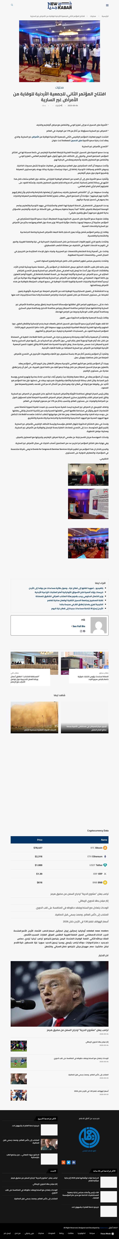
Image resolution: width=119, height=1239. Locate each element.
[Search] (12, 5)
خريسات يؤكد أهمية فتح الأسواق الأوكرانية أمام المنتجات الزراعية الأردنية (69, 592)
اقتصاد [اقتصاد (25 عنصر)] (37, 931)
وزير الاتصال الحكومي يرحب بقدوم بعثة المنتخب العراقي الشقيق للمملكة (69, 596)
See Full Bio (79, 626)
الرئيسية (105, 16)
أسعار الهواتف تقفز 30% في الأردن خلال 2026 (91, 1091)
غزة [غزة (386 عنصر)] (35, 943)
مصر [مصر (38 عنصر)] (92, 946)
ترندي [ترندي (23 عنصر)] (27, 939)
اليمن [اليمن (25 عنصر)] (62, 939)
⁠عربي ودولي (29, 1233)
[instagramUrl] (81, 632)
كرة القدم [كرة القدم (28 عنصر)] (18, 943)
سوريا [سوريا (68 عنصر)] (41, 943)
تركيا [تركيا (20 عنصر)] (33, 939)
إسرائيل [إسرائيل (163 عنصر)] (73, 931)
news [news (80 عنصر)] (97, 931)
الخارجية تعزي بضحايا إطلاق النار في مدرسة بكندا (81, 604)
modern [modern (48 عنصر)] (104, 931)
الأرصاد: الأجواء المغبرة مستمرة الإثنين (40, 730)
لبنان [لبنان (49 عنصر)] (106, 946)
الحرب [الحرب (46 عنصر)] (105, 935)
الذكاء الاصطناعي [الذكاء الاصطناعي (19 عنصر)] (93, 935)
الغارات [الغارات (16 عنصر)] (43, 935)
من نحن (18, 1233)
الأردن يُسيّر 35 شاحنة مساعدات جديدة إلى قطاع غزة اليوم (77, 608)
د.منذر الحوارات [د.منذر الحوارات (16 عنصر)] (93, 943)
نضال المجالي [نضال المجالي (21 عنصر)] (60, 946)
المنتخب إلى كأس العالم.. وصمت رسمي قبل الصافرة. (88, 1074)
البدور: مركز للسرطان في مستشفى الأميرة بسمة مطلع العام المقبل (86, 728)
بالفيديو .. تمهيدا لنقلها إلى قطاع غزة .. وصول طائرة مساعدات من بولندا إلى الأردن (66, 588)
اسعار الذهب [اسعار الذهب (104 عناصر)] (48, 931)
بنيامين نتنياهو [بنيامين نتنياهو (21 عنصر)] (51, 939)
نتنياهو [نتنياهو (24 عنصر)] (71, 946)
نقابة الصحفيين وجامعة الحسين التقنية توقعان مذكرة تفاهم (75, 600)
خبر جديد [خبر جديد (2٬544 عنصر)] (104, 943)
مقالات (71, 1233)
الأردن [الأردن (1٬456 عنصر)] (30, 931)
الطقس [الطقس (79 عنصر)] (59, 935)
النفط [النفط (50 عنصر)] (86, 939)
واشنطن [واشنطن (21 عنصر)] (49, 946)
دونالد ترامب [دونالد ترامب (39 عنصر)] (78, 943)
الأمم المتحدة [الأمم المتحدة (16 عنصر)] (20, 931)
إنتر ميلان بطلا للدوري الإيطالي (97, 1042)
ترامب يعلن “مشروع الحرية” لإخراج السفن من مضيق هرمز (77, 1030)
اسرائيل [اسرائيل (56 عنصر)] (59, 931)
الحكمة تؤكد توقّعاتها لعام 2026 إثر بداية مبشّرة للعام (81, 1179)
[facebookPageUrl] (84, 632)
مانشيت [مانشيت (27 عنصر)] (99, 946)
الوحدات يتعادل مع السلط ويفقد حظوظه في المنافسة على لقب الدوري (81, 1058)
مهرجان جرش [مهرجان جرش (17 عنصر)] (82, 946)
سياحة (92, 1233)
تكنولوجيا (81, 1233)
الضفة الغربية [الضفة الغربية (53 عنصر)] (70, 935)
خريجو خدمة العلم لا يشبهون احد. (25, 1125)
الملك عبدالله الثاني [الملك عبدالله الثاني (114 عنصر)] (99, 939)
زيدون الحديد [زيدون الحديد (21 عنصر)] (51, 943)
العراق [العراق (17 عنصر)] (51, 935)
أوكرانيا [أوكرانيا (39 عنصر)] (81, 931)
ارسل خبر (7, 1233)
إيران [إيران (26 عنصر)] (66, 931)
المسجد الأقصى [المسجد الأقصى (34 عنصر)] (31, 935)
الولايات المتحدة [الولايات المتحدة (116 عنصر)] (74, 939)
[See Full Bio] (71, 626)
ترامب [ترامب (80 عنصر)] (40, 939)
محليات (93, 16)
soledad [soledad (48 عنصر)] (90, 931)
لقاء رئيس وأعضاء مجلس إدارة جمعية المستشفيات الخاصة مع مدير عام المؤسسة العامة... (81, 1195)
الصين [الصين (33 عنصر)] (81, 935)
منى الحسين (76, 140)
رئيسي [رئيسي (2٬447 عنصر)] (68, 943)
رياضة (61, 1233)
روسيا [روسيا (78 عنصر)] (61, 943)
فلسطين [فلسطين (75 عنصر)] (29, 943)
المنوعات (51, 1233)
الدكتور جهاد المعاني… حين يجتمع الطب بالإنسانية (22, 1156)
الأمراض (35, 137)
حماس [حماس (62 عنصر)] (20, 939)
